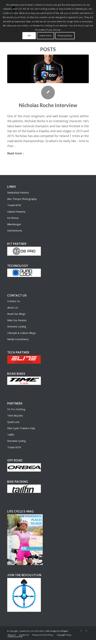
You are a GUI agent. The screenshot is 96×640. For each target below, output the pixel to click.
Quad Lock (13, 422)
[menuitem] (11, 635)
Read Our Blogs (16, 313)
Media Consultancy (18, 339)
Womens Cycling (16, 326)
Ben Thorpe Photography (22, 199)
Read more (16, 153)
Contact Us (13, 301)
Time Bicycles (15, 415)
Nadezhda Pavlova (18, 192)
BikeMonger (14, 224)
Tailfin (10, 434)
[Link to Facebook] (81, 630)
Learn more (46, 35)
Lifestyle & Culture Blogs (21, 333)
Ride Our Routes (17, 320)
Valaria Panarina (16, 211)
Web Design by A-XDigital (57, 631)
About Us (12, 307)
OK (29, 35)
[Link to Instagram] (86, 630)
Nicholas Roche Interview (48, 105)
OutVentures (14, 230)
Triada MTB (14, 205)
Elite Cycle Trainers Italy (21, 428)
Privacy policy (65, 35)
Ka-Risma (13, 217)
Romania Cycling (16, 440)
